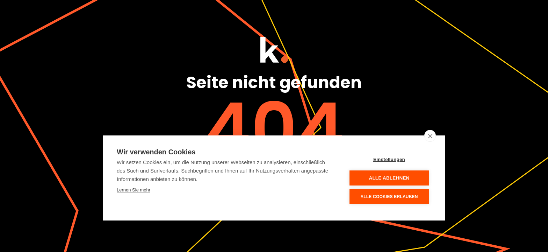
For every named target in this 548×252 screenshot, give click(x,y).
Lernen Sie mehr (133, 189)
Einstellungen (389, 159)
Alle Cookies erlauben (389, 196)
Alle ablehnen (389, 178)
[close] (430, 136)
